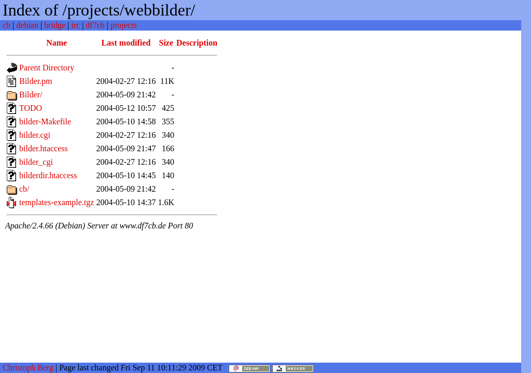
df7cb (95, 25)
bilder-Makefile (45, 121)
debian (27, 25)
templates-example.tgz (56, 202)
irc (75, 25)
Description (196, 42)
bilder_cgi (36, 161)
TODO (30, 108)
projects (123, 25)
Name (56, 42)
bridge (54, 25)
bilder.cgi (34, 135)
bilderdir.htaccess (48, 175)
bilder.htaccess (43, 148)
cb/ (24, 188)
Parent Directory (46, 67)
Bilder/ (30, 94)
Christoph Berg (28, 367)
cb (6, 25)
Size (166, 42)
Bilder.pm (35, 81)
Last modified (126, 42)
